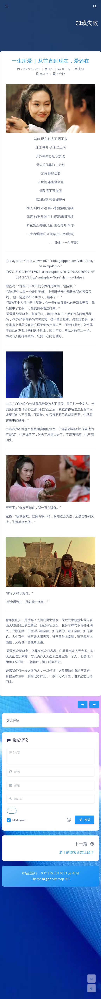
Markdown (19, 820)
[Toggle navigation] (94, 6)
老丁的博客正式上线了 (76, 852)
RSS (67, 879)
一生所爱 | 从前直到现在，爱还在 (50, 60)
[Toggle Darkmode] (91, 988)
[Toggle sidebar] (6, 6)
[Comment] (91, 978)
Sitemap (58, 879)
